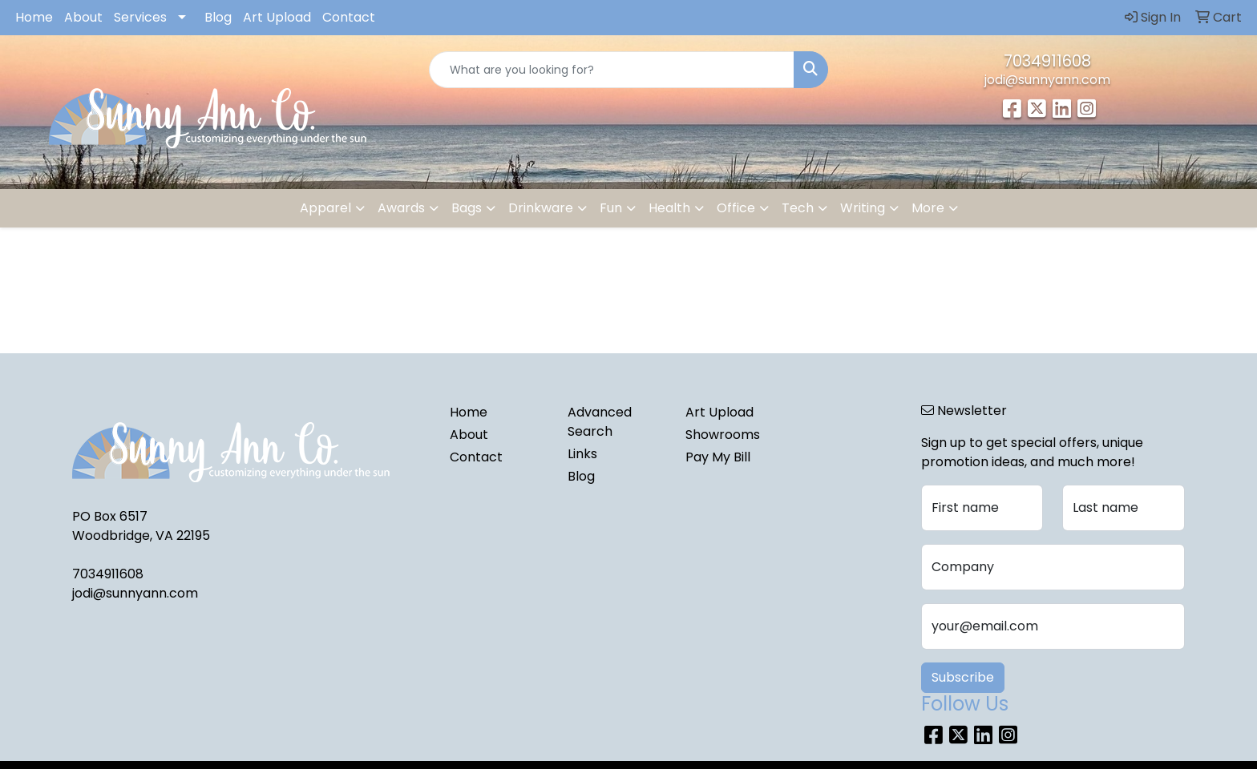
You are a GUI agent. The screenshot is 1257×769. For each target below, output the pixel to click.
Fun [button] (611, 208)
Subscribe (963, 677)
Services (140, 17)
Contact (348, 17)
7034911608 (1047, 61)
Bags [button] (466, 208)
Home (34, 17)
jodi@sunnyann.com (1047, 79)
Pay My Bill (717, 457)
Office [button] (736, 208)
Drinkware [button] (540, 208)
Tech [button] (798, 208)
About (83, 17)
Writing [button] (862, 208)
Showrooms (722, 434)
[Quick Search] (612, 69)
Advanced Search (600, 422)
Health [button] (669, 208)
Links (582, 454)
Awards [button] (401, 208)
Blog (218, 17)
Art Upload (277, 17)
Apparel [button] (325, 208)
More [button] (927, 208)
